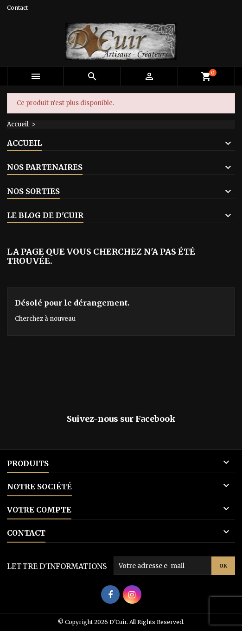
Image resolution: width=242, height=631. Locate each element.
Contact (17, 7)
